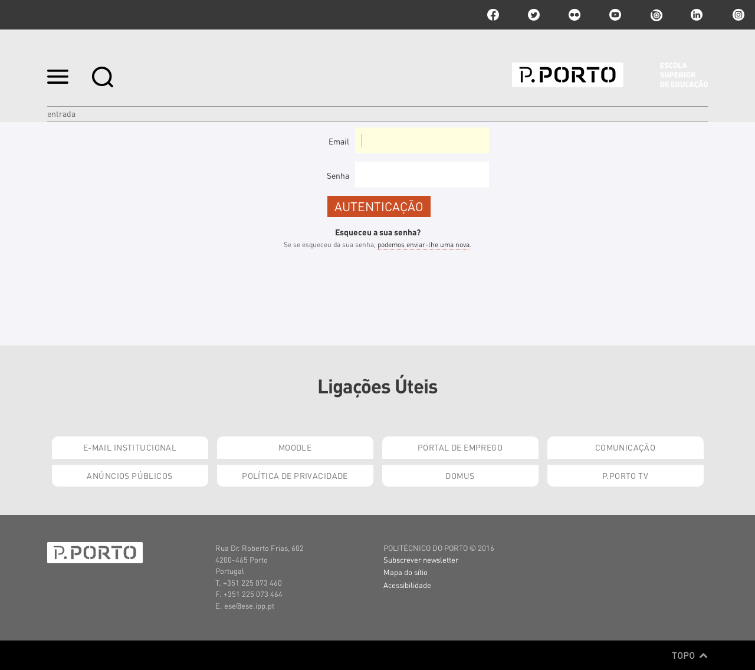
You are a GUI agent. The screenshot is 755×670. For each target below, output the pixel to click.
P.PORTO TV (625, 475)
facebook (493, 15)
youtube (615, 15)
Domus (459, 475)
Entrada (61, 113)
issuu (656, 15)
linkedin (697, 15)
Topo (690, 655)
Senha (338, 175)
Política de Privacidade (295, 475)
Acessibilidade (407, 585)
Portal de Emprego (460, 447)
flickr (574, 15)
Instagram (737, 15)
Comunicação (625, 447)
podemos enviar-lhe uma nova (424, 244)
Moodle (295, 447)
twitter (534, 15)
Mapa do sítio (405, 572)
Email (339, 141)
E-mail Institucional (129, 447)
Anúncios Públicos (129, 475)
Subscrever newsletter (420, 559)
